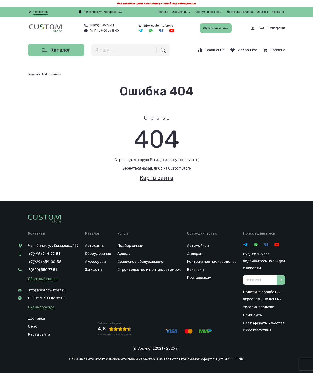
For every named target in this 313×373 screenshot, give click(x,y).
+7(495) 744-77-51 (44, 253)
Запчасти (93, 269)
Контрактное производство (212, 261)
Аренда (123, 253)
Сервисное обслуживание (140, 261)
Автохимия (95, 245)
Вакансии (195, 269)
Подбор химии (130, 245)
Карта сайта (156, 178)
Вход (261, 28)
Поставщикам (199, 277)
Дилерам (195, 253)
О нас (32, 326)
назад (147, 168)
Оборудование (98, 253)
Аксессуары (95, 261)
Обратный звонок (215, 28)
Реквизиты (252, 315)
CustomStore (179, 168)
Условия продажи (258, 307)
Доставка (36, 318)
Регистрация (276, 28)
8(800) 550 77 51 (42, 269)
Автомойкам (198, 245)
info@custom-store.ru (46, 290)
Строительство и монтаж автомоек (149, 269)
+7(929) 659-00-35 (44, 261)
